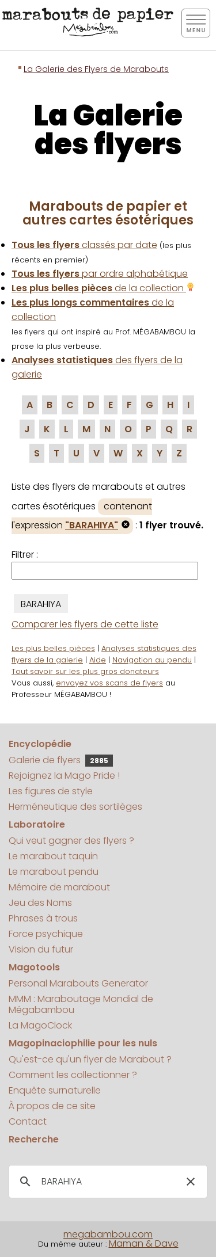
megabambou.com (108, 1234)
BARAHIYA (41, 604)
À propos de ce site (52, 1106)
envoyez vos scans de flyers (109, 682)
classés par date (84, 245)
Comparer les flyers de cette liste (85, 624)
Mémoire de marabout (59, 887)
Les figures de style (51, 791)
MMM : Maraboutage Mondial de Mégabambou (81, 1004)
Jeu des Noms (40, 902)
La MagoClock (40, 1025)
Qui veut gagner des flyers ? (71, 840)
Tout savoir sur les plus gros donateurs (85, 671)
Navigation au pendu (152, 659)
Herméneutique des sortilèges (75, 806)
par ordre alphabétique (100, 273)
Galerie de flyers (61, 760)
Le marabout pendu (53, 871)
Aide (97, 659)
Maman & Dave (144, 1243)
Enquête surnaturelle (55, 1090)
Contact (28, 1121)
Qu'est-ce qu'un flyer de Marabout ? (90, 1059)
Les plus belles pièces (53, 648)
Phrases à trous (43, 918)
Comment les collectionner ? (73, 1074)
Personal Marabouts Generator (78, 983)
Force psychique (46, 933)
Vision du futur (41, 949)
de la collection (103, 288)
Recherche (34, 1139)
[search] (106, 1182)
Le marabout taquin (53, 856)
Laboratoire (37, 824)
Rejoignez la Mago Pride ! (64, 775)
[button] (190, 1182)
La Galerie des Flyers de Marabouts (96, 69)
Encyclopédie (40, 744)
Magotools (34, 967)
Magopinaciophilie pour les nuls (83, 1043)
